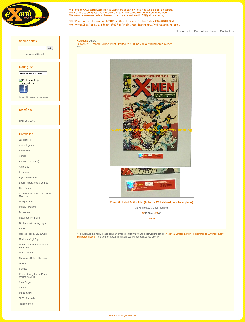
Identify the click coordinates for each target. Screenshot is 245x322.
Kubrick (23, 228)
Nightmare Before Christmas (33, 258)
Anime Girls (25, 150)
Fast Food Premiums (29, 217)
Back (79, 46)
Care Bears (25, 188)
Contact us (227, 31)
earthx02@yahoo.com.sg (140, 234)
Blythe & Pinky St (28, 177)
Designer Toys (26, 201)
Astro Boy (24, 166)
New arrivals (184, 31)
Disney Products (27, 207)
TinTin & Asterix (27, 298)
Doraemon (24, 212)
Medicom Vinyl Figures (30, 239)
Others (22, 263)
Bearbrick (24, 172)
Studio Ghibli (25, 293)
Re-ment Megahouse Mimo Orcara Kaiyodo (33, 275)
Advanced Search (35, 54)
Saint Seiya (25, 282)
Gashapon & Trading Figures (33, 223)
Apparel (23, 156)
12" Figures (25, 140)
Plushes (23, 269)
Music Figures (26, 252)
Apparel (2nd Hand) (29, 161)
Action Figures (26, 145)
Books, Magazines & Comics (33, 183)
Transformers (26, 303)
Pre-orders (201, 31)
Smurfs (22, 287)
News (214, 31)
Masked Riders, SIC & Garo (33, 234)
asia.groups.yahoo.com (39, 97)
